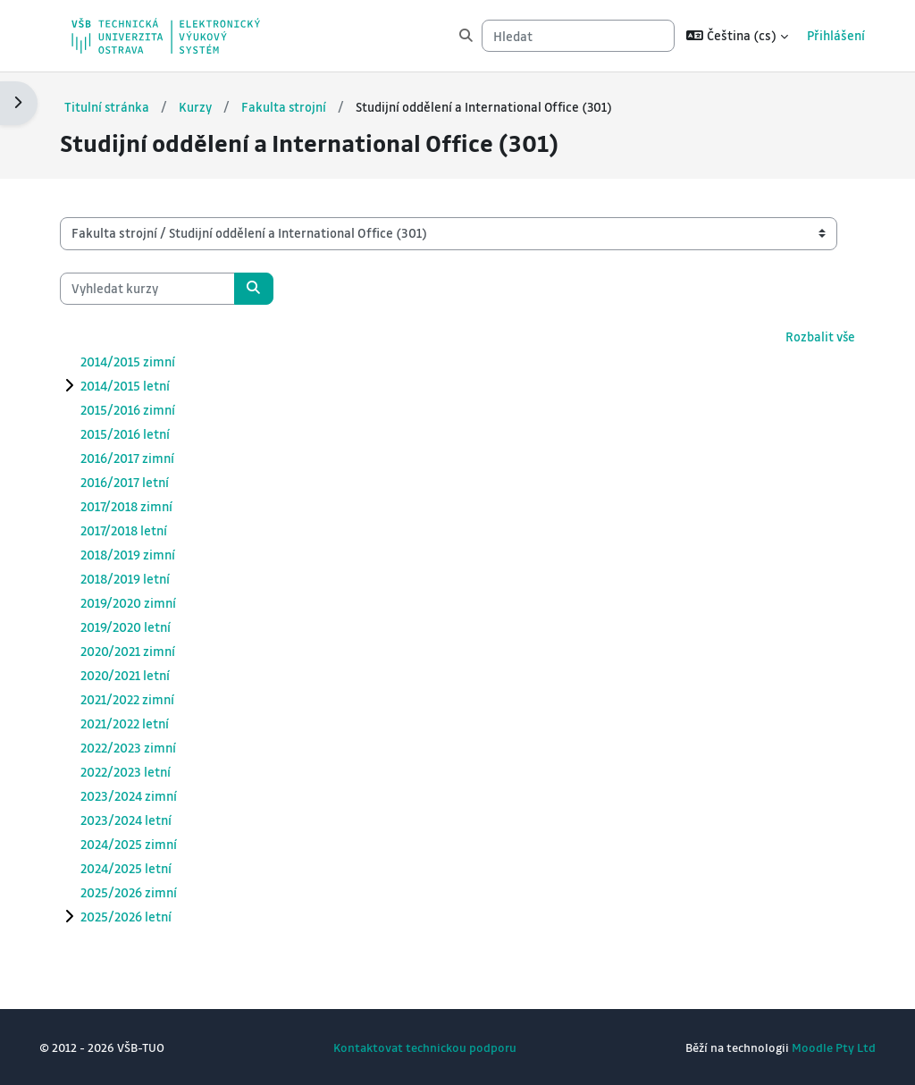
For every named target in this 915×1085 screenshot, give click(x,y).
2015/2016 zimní (145, 409)
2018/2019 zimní (145, 554)
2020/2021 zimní (145, 651)
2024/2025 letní (143, 868)
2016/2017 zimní (145, 458)
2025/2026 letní (143, 916)
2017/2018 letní (141, 530)
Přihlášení (829, 35)
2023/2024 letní (143, 820)
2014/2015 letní (143, 385)
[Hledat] (570, 36)
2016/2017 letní (142, 482)
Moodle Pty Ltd (816, 1047)
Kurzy (214, 106)
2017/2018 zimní (144, 506)
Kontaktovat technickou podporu (424, 1047)
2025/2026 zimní (146, 892)
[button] (730, 35)
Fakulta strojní (303, 106)
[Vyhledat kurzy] (165, 288)
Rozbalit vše (801, 336)
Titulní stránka (125, 106)
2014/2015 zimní (145, 361)
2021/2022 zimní (145, 699)
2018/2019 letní (143, 578)
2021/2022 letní (142, 723)
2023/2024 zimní (146, 795)
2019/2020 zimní (146, 602)
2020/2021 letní (143, 675)
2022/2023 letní (143, 771)
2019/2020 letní (143, 626)
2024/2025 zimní (146, 844)
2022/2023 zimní (146, 747)
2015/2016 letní (143, 433)
